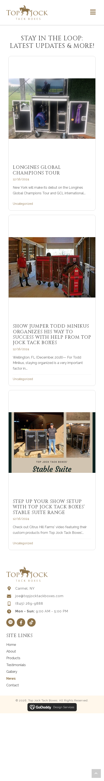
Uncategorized (23, 203)
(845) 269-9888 (29, 603)
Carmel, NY (25, 588)
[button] (10, 622)
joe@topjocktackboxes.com (39, 596)
